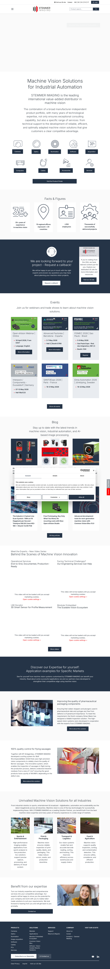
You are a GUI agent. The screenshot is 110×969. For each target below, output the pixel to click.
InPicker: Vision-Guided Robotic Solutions (35, 948)
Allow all (81, 497)
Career (68, 934)
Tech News (108, 483)
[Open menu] (12, 9)
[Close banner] (93, 470)
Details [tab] (55, 475)
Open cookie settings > (32, 599)
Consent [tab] (28, 475)
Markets (32, 931)
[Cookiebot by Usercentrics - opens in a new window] (82, 470)
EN (75, 2)
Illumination (15, 936)
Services (14, 950)
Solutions (33, 928)
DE (78, 2)
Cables (13, 945)
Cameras (14, 931)
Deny (28, 497)
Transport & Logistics (67, 837)
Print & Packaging (43, 837)
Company (70, 928)
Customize (55, 497)
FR (85, 2)
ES (82, 2)
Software (14, 942)
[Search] (96, 9)
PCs (12, 947)
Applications (33, 934)
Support (50, 931)
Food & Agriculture (90, 837)
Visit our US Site (91, 928)
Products (15, 928)
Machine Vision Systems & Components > (83, 25)
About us (69, 931)
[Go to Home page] (41, 9)
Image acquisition (17, 939)
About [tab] (82, 475)
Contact (70, 2)
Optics (13, 934)
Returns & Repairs (54, 934)
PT (88, 2)
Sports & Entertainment (20, 837)
